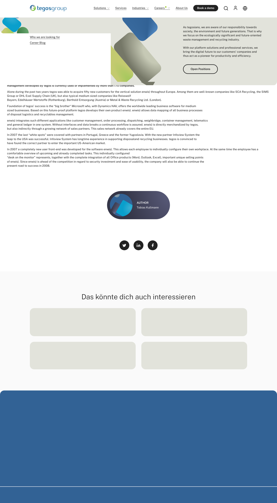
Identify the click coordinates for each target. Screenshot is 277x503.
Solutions (100, 8)
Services (120, 8)
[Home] (48, 8)
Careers (160, 8)
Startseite (35, 23)
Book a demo (205, 8)
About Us (182, 8)
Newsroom (49, 23)
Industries (138, 8)
